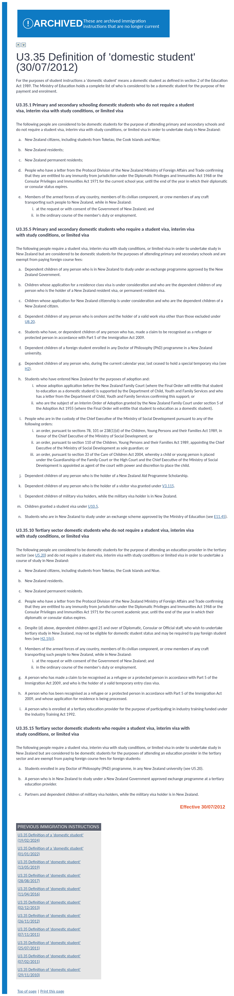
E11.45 (219, 516)
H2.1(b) (46, 638)
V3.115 (168, 485)
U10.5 (93, 506)
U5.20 (40, 555)
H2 (27, 368)
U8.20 (30, 321)
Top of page (27, 991)
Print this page (52, 991)
